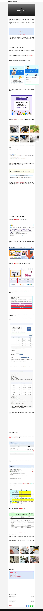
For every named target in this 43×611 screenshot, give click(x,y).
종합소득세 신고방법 (12, 1)
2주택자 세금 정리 (11, 597)
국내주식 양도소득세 (11, 601)
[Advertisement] (21, 193)
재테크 (21, 8)
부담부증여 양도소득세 (12, 596)
